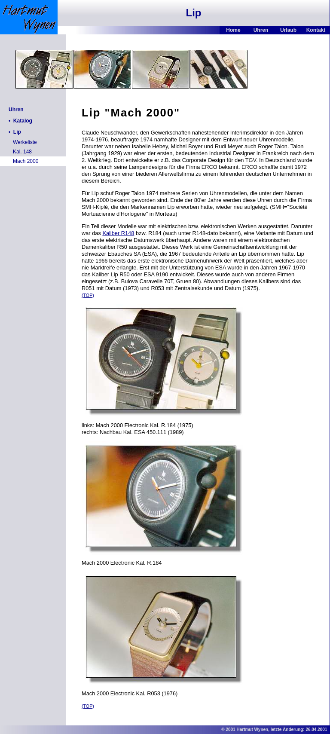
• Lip (15, 132)
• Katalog (20, 121)
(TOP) (88, 295)
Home (233, 30)
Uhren (261, 30)
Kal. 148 (22, 152)
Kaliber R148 (118, 233)
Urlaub (288, 30)
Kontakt (316, 30)
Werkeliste (25, 142)
